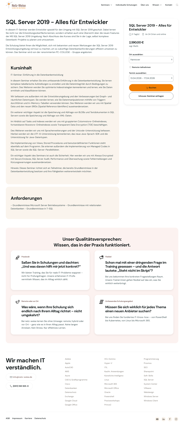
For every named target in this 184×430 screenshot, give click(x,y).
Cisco (67, 384)
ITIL (105, 367)
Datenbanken (71, 388)
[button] (177, 5)
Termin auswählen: (138, 73)
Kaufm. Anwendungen (114, 371)
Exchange (69, 396)
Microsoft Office (111, 388)
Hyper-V (108, 363)
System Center (150, 384)
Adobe (68, 359)
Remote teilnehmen (141, 67)
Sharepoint (149, 371)
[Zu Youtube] (157, 419)
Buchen (151, 87)
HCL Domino (109, 359)
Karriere (28, 418)
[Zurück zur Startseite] (16, 5)
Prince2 (107, 404)
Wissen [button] (157, 5)
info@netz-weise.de (22, 377)
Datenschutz (70, 392)
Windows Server (151, 396)
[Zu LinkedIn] (163, 419)
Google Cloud (71, 400)
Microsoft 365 (110, 384)
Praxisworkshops (112, 400)
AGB (8, 418)
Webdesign (149, 392)
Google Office (71, 404)
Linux (106, 380)
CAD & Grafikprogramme (76, 380)
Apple (67, 363)
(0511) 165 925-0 (19, 386)
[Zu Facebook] (170, 419)
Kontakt (168, 5)
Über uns (145, 5)
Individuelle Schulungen (126, 5)
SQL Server (149, 380)
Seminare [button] (106, 5)
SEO (146, 367)
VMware (147, 388)
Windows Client (151, 400)
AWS (67, 371)
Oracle (107, 392)
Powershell (109, 396)
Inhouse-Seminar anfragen (151, 96)
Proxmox (148, 363)
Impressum (17, 418)
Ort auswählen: (136, 54)
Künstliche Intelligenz (113, 375)
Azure (67, 375)
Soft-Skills (148, 375)
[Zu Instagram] (176, 419)
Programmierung (151, 359)
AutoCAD (69, 367)
